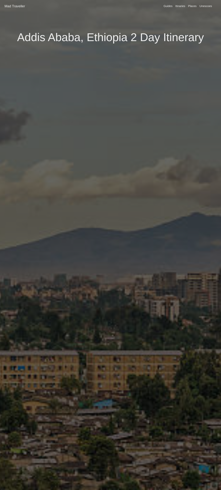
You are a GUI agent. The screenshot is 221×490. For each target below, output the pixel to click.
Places (192, 6)
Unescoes (205, 6)
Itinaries (180, 6)
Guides (167, 6)
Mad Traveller (15, 6)
